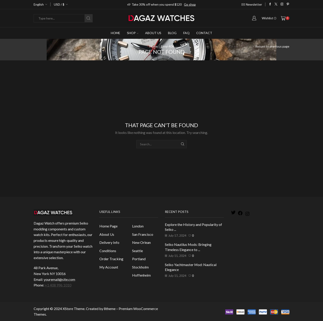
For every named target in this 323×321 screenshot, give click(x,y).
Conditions (107, 251)
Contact (204, 33)
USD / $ (59, 4)
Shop (132, 33)
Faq (186, 33)
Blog (172, 33)
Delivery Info (109, 242)
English (39, 4)
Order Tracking (111, 259)
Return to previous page (272, 46)
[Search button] (88, 18)
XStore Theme (74, 308)
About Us (153, 33)
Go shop (190, 4)
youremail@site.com (59, 279)
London (138, 226)
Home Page (108, 226)
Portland (139, 259)
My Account (108, 267)
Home (115, 33)
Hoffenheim (141, 275)
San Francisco (142, 234)
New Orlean (141, 242)
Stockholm (140, 267)
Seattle (137, 251)
